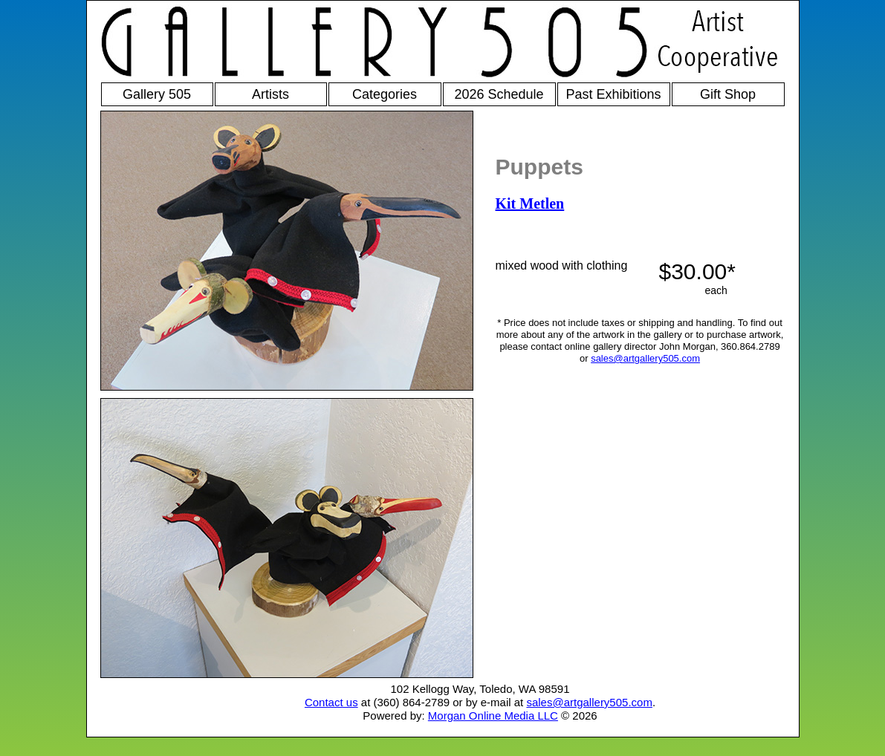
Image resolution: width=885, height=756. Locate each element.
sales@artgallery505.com (645, 358)
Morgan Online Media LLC (493, 715)
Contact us (331, 702)
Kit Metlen (530, 203)
